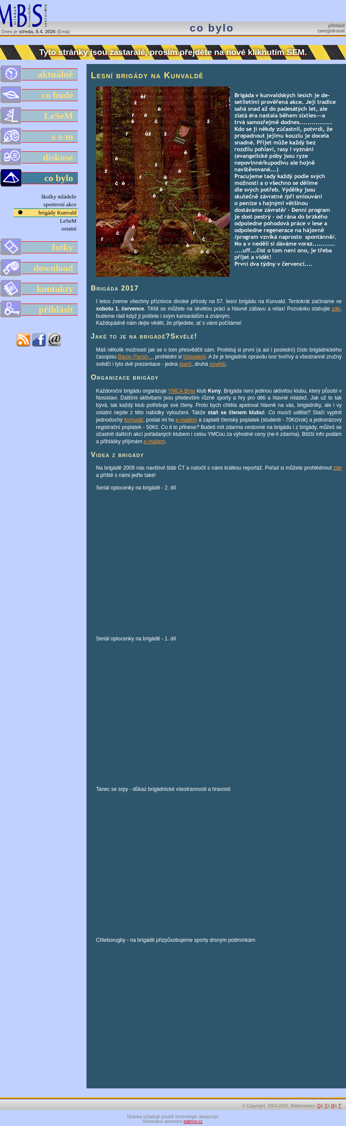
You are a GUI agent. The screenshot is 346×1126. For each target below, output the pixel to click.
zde (336, 309)
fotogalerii (194, 357)
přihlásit (336, 25)
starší (185, 364)
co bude (39, 95)
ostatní (69, 228)
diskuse (39, 157)
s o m (39, 137)
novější (217, 364)
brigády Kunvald (58, 212)
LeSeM (39, 116)
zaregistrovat (331, 30)
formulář (133, 420)
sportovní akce (61, 204)
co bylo (39, 178)
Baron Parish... (135, 357)
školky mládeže (60, 196)
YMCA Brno (181, 391)
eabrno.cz (192, 1121)
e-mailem (186, 420)
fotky (39, 247)
